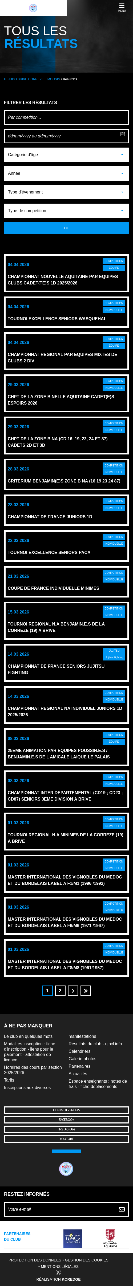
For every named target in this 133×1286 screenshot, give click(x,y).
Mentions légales (60, 1266)
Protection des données (35, 1260)
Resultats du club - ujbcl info (95, 1044)
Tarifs (9, 1080)
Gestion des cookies (86, 1260)
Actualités (78, 1073)
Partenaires (80, 1066)
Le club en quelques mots (28, 1036)
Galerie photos (82, 1059)
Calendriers (80, 1051)
